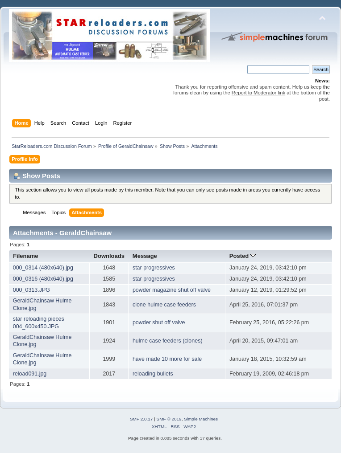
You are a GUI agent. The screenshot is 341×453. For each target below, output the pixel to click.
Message (145, 256)
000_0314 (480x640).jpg (43, 268)
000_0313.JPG (31, 290)
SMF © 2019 (169, 418)
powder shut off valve (159, 322)
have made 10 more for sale (167, 359)
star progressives (154, 268)
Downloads (109, 256)
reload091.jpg (30, 374)
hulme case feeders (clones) (168, 341)
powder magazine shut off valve (172, 290)
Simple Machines (201, 418)
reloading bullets (153, 374)
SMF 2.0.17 (141, 418)
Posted (242, 256)
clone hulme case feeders (164, 305)
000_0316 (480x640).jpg (43, 279)
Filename (25, 256)
